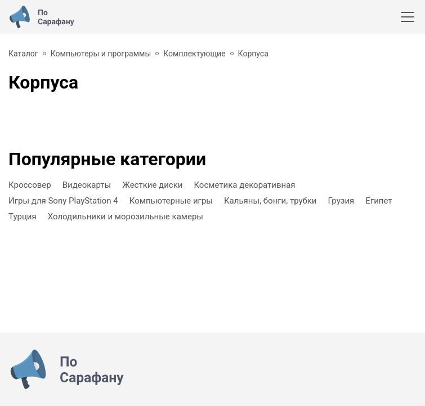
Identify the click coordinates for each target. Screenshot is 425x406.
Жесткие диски (152, 185)
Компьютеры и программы (101, 53)
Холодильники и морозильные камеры (125, 216)
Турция (22, 216)
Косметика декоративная (244, 185)
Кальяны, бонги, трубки (270, 201)
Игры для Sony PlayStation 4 (63, 201)
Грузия (341, 201)
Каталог (23, 53)
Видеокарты (86, 185)
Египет (378, 201)
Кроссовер (29, 185)
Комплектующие (194, 53)
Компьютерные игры (171, 201)
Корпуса (253, 53)
